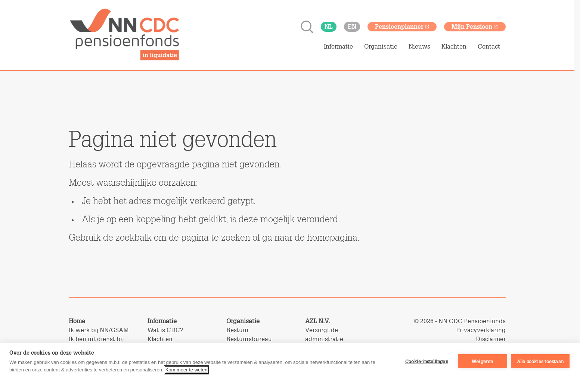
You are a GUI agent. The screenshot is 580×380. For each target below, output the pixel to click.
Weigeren (482, 361)
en (352, 26)
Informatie (338, 46)
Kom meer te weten (186, 370)
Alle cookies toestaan (540, 361)
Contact (489, 46)
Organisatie (380, 46)
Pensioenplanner (402, 26)
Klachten (453, 46)
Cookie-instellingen (426, 361)
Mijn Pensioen (475, 26)
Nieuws (419, 46)
